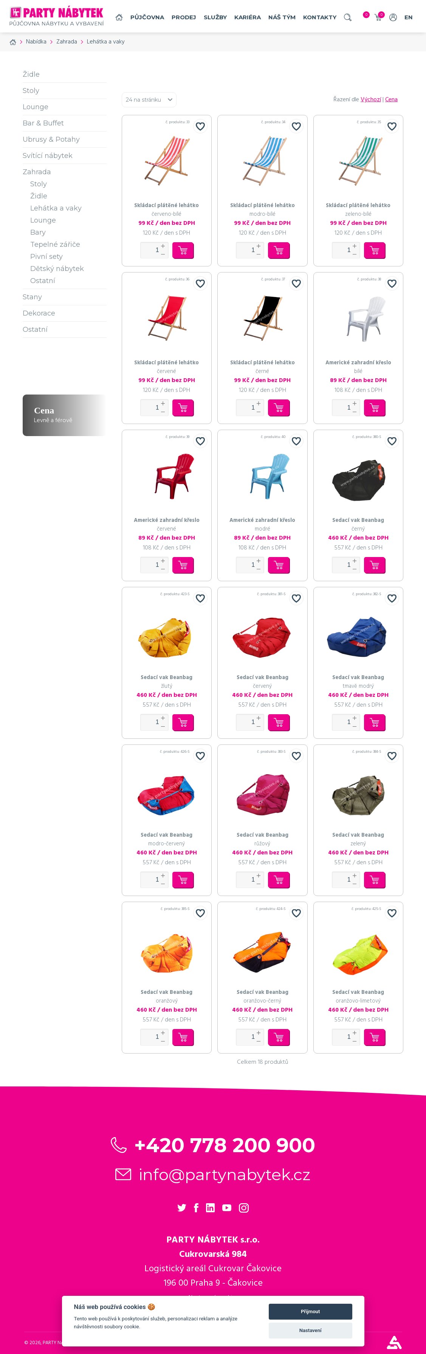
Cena (391, 100)
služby (215, 17)
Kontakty (319, 17)
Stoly (31, 91)
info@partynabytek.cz (225, 1174)
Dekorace (39, 313)
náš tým (282, 17)
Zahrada (37, 172)
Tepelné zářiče (55, 244)
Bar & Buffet (43, 123)
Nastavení (310, 1330)
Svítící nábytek (48, 156)
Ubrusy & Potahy (51, 139)
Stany (32, 297)
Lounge (35, 107)
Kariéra (247, 17)
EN (408, 17)
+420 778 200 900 (224, 1145)
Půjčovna (147, 17)
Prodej (184, 17)
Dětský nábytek (57, 269)
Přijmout (310, 1311)
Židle (31, 74)
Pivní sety (46, 256)
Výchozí (371, 100)
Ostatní (42, 281)
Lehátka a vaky (56, 208)
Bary (38, 232)
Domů (119, 17)
